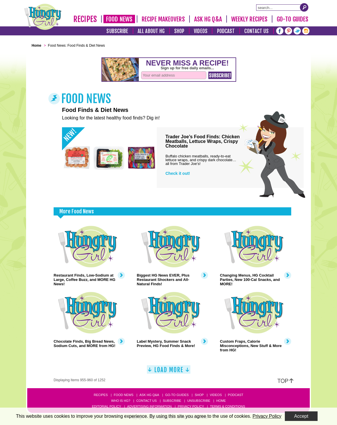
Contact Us (256, 31)
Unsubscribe (198, 400)
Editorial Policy (106, 406)
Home (221, 400)
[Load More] (168, 371)
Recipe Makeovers (163, 19)
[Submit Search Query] (304, 7)
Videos (200, 31)
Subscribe (117, 31)
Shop (179, 31)
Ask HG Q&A (208, 19)
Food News (119, 19)
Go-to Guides (177, 395)
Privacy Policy (191, 406)
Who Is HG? (120, 400)
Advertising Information (149, 406)
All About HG (151, 31)
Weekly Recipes (249, 19)
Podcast (226, 31)
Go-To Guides (292, 19)
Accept (301, 416)
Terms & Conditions (227, 406)
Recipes (85, 19)
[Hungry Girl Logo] (42, 17)
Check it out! (177, 173)
